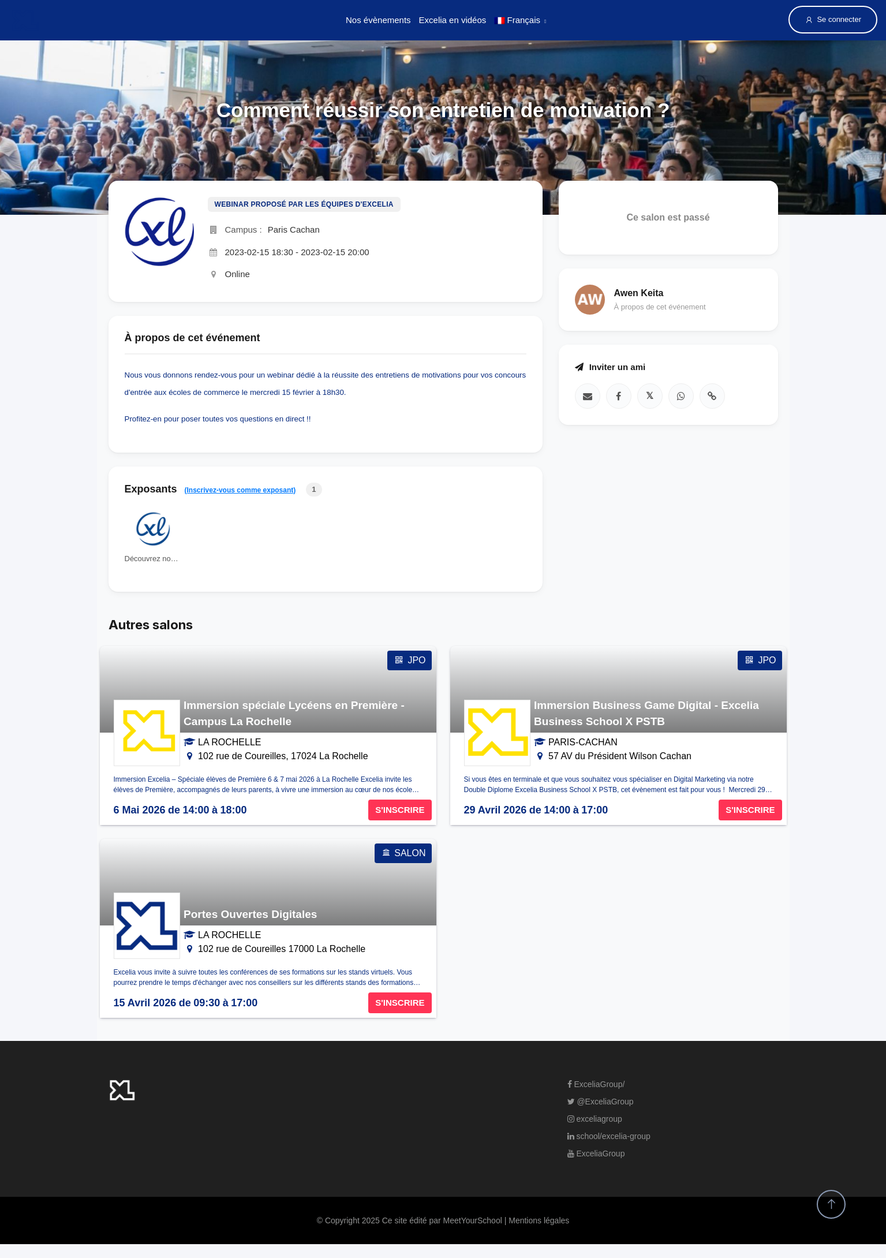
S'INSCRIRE (399, 810)
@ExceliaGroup (600, 1101)
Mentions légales (539, 1220)
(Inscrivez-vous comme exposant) (240, 490)
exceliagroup (594, 1118)
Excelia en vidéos (453, 20)
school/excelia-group (609, 1136)
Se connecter (833, 19)
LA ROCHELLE (229, 742)
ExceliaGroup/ (596, 1084)
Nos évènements (378, 20)
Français (517, 20)
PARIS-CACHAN (583, 742)
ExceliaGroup (596, 1153)
